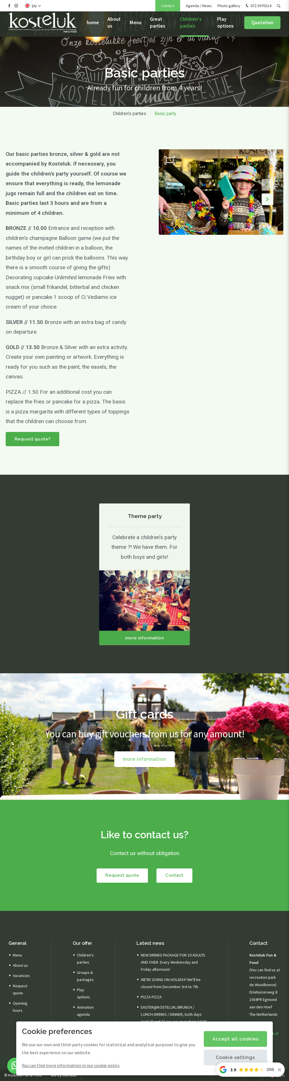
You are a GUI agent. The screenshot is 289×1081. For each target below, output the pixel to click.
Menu (135, 26)
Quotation (262, 26)
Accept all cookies (235, 1039)
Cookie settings (235, 1057)
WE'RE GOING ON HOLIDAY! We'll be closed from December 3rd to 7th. (171, 983)
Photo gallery (228, 5)
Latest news (150, 943)
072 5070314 (258, 6)
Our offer (82, 943)
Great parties (157, 25)
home (93, 26)
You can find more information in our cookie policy (70, 1065)
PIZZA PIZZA (151, 997)
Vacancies (21, 975)
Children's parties (191, 25)
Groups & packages (85, 976)
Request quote (122, 875)
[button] (266, 184)
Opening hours (20, 1007)
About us (114, 25)
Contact (167, 5)
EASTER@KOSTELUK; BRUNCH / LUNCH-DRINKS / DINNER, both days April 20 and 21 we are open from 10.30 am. (173, 1018)
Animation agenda (85, 1011)
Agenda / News (199, 5)
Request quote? (33, 439)
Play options (225, 25)
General (18, 943)
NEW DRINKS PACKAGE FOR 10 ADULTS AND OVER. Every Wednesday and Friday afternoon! (173, 962)
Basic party (165, 113)
